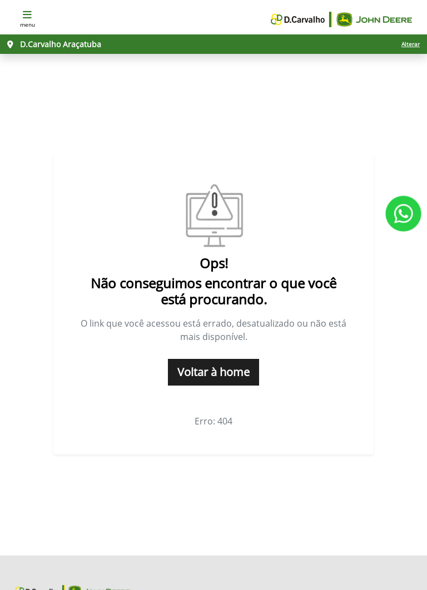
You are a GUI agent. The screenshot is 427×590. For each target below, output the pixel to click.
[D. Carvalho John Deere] (341, 18)
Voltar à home (213, 371)
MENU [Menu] (27, 17)
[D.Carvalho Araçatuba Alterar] (213, 44)
